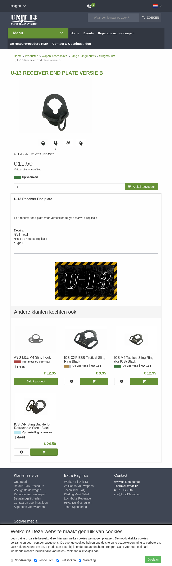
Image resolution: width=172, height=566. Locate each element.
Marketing (87, 560)
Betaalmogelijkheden (27, 498)
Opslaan (153, 559)
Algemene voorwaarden (29, 507)
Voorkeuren (44, 560)
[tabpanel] (43, 142)
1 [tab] (56, 149)
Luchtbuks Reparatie (77, 498)
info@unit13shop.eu (127, 494)
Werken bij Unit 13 (76, 481)
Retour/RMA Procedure (29, 486)
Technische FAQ (74, 490)
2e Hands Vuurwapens (79, 486)
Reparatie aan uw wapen (30, 494)
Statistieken (66, 560)
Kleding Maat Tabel (76, 494)
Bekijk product (36, 381)
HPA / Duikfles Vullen (77, 502)
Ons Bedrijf (21, 481)
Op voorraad (30, 177)
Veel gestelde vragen (27, 490)
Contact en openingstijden (31, 502)
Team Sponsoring (75, 507)
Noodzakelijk (21, 560)
